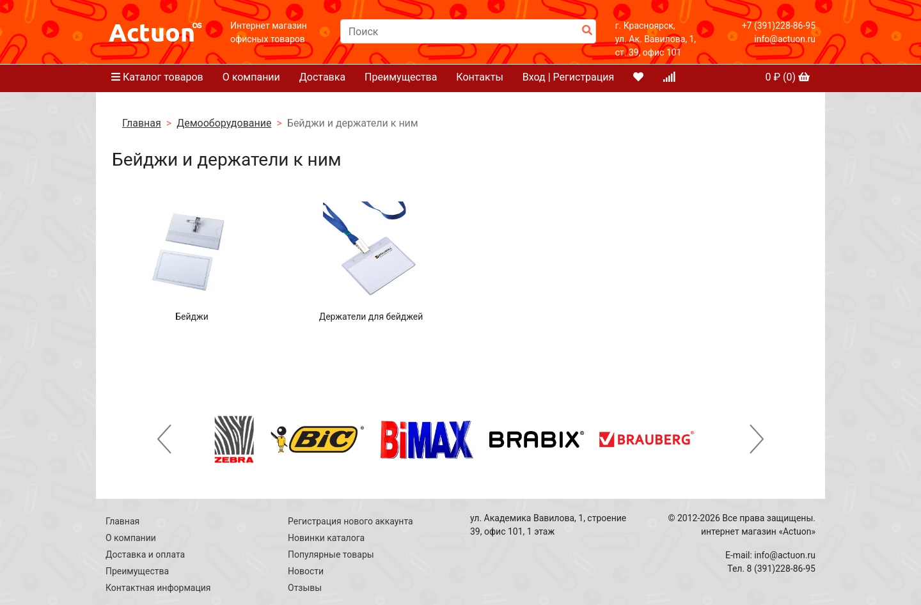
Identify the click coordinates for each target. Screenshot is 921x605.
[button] (164, 439)
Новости (306, 571)
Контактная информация (158, 588)
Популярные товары (331, 554)
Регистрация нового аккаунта (350, 521)
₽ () (787, 77)
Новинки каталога (326, 538)
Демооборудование (224, 123)
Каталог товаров (157, 77)
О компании (251, 77)
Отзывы (305, 588)
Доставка (322, 77)
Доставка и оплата (145, 554)
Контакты (479, 77)
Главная (141, 123)
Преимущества (401, 77)
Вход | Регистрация (569, 77)
